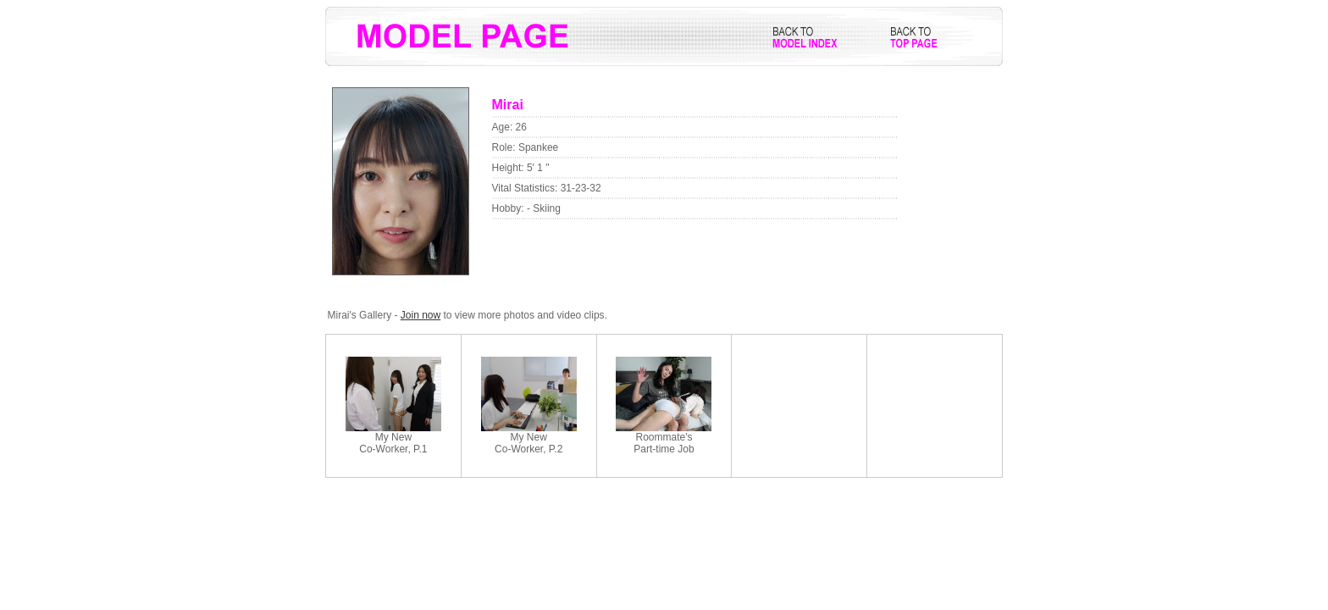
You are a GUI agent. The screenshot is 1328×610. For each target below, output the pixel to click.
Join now (420, 315)
